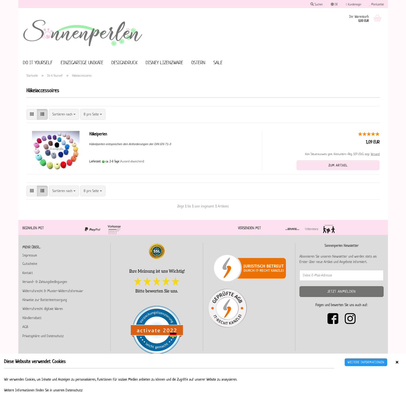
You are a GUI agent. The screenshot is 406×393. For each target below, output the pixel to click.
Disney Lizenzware (164, 63)
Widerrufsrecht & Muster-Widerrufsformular (52, 291)
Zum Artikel (338, 165)
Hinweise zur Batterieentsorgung (44, 300)
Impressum (29, 255)
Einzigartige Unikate (82, 63)
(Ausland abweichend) (132, 161)
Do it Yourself (38, 63)
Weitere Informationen (365, 362)
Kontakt (27, 273)
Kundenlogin (353, 4)
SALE (218, 63)
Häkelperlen (98, 134)
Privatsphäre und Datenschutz (43, 336)
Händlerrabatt (32, 318)
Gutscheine (29, 263)
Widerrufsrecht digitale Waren (42, 308)
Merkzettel (376, 4)
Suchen (317, 4)
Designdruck (124, 63)
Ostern (198, 63)
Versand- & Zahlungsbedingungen (44, 281)
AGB (25, 326)
